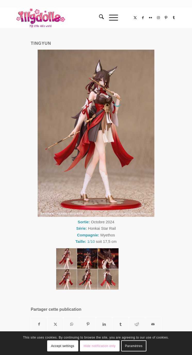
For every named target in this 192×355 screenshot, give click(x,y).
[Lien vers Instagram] (158, 18)
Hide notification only (100, 346)
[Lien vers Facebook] (143, 18)
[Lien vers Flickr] (150, 18)
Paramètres (134, 346)
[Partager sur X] (55, 324)
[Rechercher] (99, 17)
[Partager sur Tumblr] (121, 324)
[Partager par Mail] (153, 324)
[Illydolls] (79, 17)
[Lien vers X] (135, 18)
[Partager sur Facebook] (39, 324)
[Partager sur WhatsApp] (72, 324)
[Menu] (111, 17)
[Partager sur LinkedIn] (104, 324)
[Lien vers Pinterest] (166, 18)
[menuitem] (99, 17)
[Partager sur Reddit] (137, 324)
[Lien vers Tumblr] (174, 18)
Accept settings (62, 346)
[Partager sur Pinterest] (88, 324)
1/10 (91, 241)
